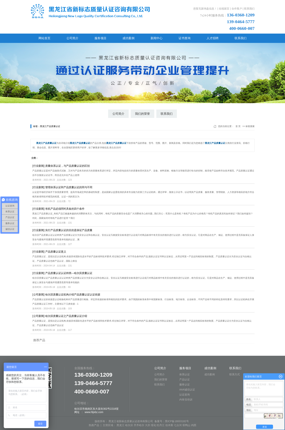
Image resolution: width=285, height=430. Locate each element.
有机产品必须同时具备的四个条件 (64, 208)
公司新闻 (38, 294)
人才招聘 (213, 38)
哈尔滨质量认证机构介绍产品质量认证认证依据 (72, 294)
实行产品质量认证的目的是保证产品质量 (68, 230)
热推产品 (94, 425)
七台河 (178, 425)
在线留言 (224, 8)
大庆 (147, 425)
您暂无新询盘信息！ (205, 8)
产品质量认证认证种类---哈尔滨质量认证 (68, 273)
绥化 (153, 425)
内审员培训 (185, 399)
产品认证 (184, 379)
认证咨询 (184, 394)
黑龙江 (120, 425)
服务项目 (100, 38)
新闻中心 (156, 38)
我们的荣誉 (142, 113)
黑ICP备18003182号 (177, 421)
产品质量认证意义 (55, 251)
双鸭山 (186, 425)
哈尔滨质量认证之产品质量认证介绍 (66, 316)
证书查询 (184, 38)
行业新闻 (38, 165)
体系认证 (184, 374)
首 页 (238, 126)
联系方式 (234, 374)
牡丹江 (161, 425)
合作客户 (237, 8)
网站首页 (44, 38)
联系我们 (249, 8)
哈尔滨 (129, 425)
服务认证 (184, 384)
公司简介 (72, 38)
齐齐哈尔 (139, 425)
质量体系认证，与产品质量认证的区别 (67, 165)
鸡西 (193, 425)
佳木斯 (169, 425)
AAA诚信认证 (187, 389)
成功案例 (128, 38)
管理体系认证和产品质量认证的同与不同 (68, 187)
